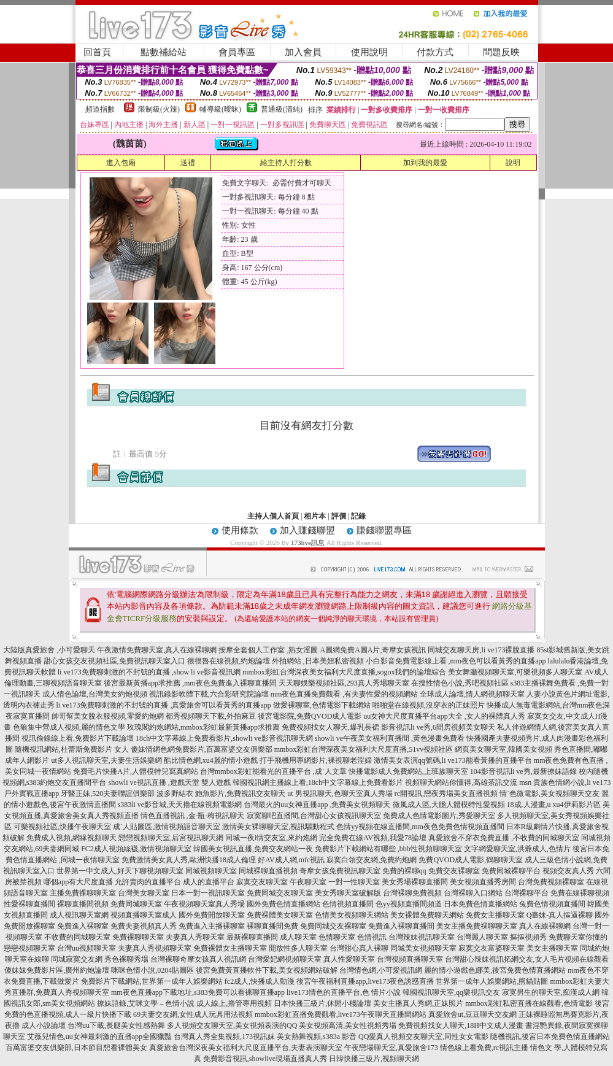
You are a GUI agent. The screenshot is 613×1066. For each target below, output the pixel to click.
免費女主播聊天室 (495, 915)
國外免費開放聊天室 (212, 915)
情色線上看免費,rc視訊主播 (484, 1047)
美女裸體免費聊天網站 (427, 915)
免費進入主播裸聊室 (212, 926)
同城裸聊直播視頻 (268, 871)
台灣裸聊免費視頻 (412, 893)
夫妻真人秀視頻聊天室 (154, 948)
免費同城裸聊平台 (511, 871)
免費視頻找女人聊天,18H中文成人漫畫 (460, 1025)
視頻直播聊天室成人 (143, 915)
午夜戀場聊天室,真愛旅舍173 (391, 1047)
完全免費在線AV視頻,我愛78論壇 (372, 837)
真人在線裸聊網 (545, 926)
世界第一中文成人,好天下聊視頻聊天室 (119, 871)
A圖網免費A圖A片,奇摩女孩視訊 (373, 650)
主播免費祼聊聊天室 (83, 893)
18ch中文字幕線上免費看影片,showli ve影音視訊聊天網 (224, 738)
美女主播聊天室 (552, 948)
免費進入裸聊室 (83, 926)
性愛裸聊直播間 (29, 904)
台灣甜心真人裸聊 (359, 948)
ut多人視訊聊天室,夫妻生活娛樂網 (106, 760)
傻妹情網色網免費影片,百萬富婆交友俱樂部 (201, 749)
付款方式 (435, 52)
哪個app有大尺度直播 (78, 882)
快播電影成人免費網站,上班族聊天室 (408, 771)
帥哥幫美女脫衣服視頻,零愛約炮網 (108, 716)
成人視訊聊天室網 (79, 915)
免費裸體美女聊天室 (280, 915)
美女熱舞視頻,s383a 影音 (317, 1036)
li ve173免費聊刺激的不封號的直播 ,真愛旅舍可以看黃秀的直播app (163, 705)
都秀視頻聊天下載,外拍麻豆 (211, 716)
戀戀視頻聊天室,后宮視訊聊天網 (170, 837)
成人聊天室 (298, 937)
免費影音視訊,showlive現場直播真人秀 (265, 1058)
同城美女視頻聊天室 (423, 948)
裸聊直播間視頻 (83, 904)
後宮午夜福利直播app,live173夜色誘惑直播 (365, 981)
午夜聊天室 (308, 882)
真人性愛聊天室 (349, 959)
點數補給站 (164, 52)
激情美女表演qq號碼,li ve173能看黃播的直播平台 (453, 760)
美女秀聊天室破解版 (348, 893)
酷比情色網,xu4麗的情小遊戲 (211, 760)
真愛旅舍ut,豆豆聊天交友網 (472, 1014)
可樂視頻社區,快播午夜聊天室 (62, 826)
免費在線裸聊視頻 (579, 893)
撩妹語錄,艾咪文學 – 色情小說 (146, 1003)
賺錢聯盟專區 (384, 530)
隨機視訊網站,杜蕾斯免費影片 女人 (72, 749)
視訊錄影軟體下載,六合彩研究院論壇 (209, 694)
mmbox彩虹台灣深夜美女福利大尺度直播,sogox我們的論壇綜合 (344, 672)
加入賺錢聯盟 (307, 530)
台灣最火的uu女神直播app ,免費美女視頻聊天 (317, 804)
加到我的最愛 (425, 162)
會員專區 (236, 52)
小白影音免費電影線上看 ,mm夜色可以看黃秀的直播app (456, 661)
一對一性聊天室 (354, 882)
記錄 (358, 516)
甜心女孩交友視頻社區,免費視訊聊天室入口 (114, 661)
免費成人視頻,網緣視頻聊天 (71, 837)
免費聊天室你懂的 (578, 937)
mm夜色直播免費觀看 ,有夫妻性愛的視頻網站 (344, 694)
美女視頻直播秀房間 (483, 882)
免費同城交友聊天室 (280, 893)
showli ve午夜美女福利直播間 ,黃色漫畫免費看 (390, 738)
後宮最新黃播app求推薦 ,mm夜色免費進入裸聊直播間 (190, 683)
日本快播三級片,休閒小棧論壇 (322, 1003)
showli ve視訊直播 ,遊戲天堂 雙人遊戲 (169, 782)
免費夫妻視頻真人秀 (143, 926)
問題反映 (501, 52)
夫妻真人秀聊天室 (195, 937)
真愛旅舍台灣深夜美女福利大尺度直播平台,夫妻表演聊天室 (245, 1047)
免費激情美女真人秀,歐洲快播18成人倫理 (188, 860)
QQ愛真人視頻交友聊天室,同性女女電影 (423, 1036)
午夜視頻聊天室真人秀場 (204, 904)
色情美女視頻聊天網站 (351, 915)
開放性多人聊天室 (298, 948)
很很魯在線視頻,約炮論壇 (228, 661)
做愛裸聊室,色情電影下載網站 (322, 705)
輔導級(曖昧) (220, 109)
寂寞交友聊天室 (262, 882)
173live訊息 (308, 542)
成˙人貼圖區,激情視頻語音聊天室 (166, 826)
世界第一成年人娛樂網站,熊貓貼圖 (492, 981)
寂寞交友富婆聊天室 (491, 948)
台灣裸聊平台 (526, 893)
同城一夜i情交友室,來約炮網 (271, 837)
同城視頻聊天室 (211, 871)
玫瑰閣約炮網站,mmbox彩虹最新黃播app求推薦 (203, 727)
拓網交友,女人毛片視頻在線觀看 (556, 959)
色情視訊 (372, 937)
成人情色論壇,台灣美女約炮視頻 (94, 694)
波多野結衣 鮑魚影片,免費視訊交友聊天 (220, 793)
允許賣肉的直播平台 (148, 882)
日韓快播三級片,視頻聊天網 (374, 1058)
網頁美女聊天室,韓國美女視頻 (503, 749)
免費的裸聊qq (404, 871)
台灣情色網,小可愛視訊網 (380, 970)
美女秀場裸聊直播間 (415, 882)
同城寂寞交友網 (76, 959)
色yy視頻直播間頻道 (409, 904)
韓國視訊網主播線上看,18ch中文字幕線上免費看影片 (318, 782)
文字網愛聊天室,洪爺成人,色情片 (517, 848)
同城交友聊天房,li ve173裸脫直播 (482, 650)
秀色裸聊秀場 (126, 959)
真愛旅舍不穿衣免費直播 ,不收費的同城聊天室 (503, 837)
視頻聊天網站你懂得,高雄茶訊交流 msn (468, 782)
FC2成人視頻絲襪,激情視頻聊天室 (136, 848)
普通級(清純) (282, 109)
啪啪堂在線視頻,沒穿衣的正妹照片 (428, 705)
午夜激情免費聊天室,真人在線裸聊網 (157, 650)
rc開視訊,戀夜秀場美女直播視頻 (446, 793)
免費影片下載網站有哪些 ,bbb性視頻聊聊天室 (388, 848)
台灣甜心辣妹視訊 (474, 959)
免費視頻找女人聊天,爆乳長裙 (330, 727)
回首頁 (97, 52)
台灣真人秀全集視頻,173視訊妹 (224, 1036)
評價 (338, 516)
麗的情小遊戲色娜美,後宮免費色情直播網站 (495, 970)
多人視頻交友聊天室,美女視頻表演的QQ (232, 1025)
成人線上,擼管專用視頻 (234, 1003)
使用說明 (369, 52)
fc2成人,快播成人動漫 (260, 981)
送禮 (187, 162)
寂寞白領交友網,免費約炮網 (371, 860)
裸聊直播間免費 (272, 926)
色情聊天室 (336, 937)
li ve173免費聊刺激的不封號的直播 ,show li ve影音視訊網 (149, 672)
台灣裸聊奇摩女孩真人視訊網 (198, 959)
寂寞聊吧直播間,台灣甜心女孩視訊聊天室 (314, 815)
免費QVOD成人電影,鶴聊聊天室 (470, 860)
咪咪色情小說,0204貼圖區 (152, 970)
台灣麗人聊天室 (482, 937)
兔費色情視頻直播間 (552, 904)
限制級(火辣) (159, 109)
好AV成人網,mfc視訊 (291, 860)
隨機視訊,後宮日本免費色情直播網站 (550, 1036)
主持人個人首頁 (273, 516)
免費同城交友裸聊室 (333, 926)
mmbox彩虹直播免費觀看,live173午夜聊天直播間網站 (340, 1014)
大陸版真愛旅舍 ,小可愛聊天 (49, 650)
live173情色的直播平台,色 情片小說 (344, 992)
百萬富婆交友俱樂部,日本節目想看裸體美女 (76, 1047)
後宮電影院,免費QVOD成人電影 (310, 716)
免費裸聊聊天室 (138, 937)
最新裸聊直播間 (252, 937)
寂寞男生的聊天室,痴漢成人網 (551, 992)
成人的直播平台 (208, 882)
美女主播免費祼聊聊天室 (476, 926)
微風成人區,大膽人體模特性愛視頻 (449, 804)
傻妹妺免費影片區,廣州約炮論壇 (56, 970)
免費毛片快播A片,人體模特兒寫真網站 (136, 771)
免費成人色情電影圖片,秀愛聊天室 (439, 815)
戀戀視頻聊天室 (29, 948)
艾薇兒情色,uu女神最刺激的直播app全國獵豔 (99, 1036)
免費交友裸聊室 (454, 871)
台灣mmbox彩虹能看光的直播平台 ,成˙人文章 (273, 771)
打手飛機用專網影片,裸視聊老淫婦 (316, 760)
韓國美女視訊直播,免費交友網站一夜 (253, 848)
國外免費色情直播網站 (283, 904)
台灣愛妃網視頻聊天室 (285, 959)
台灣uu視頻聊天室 (86, 948)
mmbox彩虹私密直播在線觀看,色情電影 (529, 1003)
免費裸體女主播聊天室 (230, 948)
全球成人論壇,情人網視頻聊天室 (472, 694)
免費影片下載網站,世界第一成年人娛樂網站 (152, 981)
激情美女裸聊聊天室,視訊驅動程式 (278, 826)
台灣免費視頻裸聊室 (551, 882)
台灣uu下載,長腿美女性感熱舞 (116, 1025)
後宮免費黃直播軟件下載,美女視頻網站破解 (266, 970)
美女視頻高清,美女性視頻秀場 (347, 1025)
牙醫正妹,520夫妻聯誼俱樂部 (108, 793)
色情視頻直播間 (348, 904)
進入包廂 (121, 162)
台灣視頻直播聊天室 (410, 959)
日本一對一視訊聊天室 (208, 893)
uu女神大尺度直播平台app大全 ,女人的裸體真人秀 (444, 716)
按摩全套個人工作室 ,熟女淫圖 (268, 650)
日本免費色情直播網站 (480, 904)
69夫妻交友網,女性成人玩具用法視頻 (193, 1014)
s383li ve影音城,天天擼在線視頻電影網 (180, 804)
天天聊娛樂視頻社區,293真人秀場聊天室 (344, 683)
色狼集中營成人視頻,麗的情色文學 (69, 727)
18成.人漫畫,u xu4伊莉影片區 (554, 804)
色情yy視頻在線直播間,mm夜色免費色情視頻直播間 (420, 826)
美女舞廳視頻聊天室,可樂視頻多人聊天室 (515, 672)
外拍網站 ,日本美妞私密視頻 (318, 661)
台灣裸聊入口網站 (473, 893)
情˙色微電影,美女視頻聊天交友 (549, 793)
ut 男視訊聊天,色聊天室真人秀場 (339, 793)
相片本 (315, 516)
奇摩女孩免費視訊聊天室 (339, 871)
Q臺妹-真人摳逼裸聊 (559, 915)
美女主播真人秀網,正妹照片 (418, 1003)
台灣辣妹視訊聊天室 (421, 937)
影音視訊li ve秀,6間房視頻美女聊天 (438, 727)
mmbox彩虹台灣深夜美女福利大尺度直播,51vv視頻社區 (363, 749)
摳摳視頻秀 (528, 937)
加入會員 (303, 52)
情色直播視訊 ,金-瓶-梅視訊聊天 (193, 815)
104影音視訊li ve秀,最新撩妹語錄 (523, 771)
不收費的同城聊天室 (77, 937)
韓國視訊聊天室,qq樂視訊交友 (451, 992)
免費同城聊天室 (136, 904)
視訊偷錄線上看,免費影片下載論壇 (77, 738)
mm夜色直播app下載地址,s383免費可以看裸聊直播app (198, 992)
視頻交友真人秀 (568, 871)
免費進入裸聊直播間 (401, 926)
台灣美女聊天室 (143, 893)
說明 (513, 162)
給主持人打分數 (286, 162)
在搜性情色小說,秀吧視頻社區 (460, 683)
